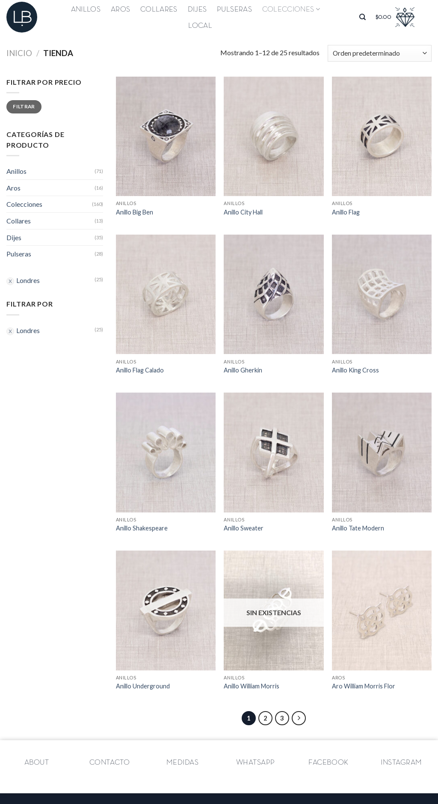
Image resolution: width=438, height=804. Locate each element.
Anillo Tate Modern (358, 528)
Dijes (197, 9)
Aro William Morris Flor (363, 686)
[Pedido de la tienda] (380, 53)
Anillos (86, 9)
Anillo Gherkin (243, 370)
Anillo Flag (346, 212)
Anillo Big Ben (134, 212)
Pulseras (234, 9)
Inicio (19, 53)
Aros (120, 9)
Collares (159, 9)
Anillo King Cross (355, 370)
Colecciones (291, 9)
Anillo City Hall (243, 212)
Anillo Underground (143, 686)
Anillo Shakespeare (142, 528)
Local (200, 26)
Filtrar (24, 106)
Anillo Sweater (243, 528)
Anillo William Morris (251, 686)
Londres (28, 280)
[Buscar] (362, 17)
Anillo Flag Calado (140, 370)
